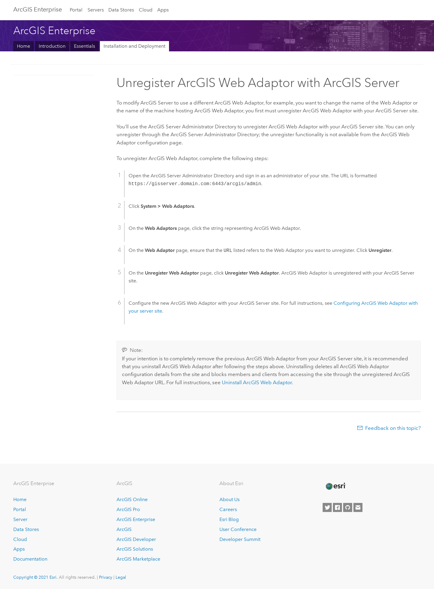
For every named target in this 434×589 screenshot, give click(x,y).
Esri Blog (229, 519)
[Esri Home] (335, 486)
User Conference (238, 529)
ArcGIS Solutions (134, 549)
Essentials (84, 46)
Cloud (145, 10)
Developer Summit (239, 539)
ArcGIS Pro (128, 509)
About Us (229, 499)
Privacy (105, 577)
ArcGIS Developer (136, 539)
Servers (96, 10)
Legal (121, 577)
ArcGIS (124, 529)
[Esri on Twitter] (327, 507)
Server (20, 519)
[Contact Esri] (357, 507)
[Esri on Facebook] (337, 507)
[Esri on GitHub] (347, 507)
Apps (163, 10)
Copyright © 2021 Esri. (35, 577)
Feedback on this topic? (393, 428)
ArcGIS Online (132, 499)
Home (23, 46)
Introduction (52, 46)
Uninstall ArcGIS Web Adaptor (257, 382)
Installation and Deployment (134, 46)
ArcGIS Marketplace (138, 559)
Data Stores (121, 10)
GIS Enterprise (37, 9)
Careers (228, 509)
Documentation (30, 559)
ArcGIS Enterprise (135, 519)
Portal (76, 10)
